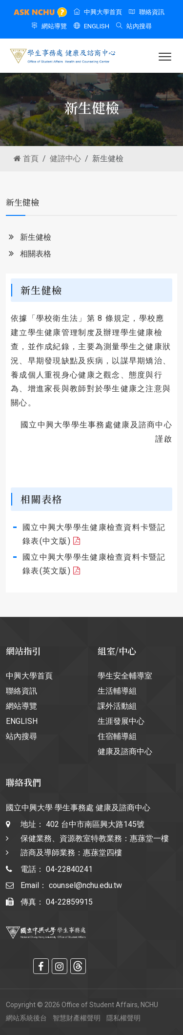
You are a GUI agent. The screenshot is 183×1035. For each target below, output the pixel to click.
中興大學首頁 (98, 12)
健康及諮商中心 (125, 751)
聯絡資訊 (146, 12)
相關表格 (28, 254)
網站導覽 (49, 26)
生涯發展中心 (121, 721)
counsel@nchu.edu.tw (85, 885)
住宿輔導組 (117, 736)
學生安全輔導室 (125, 675)
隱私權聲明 (123, 1018)
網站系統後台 (26, 1018)
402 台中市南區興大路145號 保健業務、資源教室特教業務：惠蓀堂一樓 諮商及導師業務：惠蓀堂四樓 (94, 838)
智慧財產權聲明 (77, 1018)
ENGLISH (91, 26)
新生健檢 (28, 237)
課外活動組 (117, 706)
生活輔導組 (117, 691)
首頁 (26, 158)
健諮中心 (65, 158)
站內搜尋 (134, 26)
